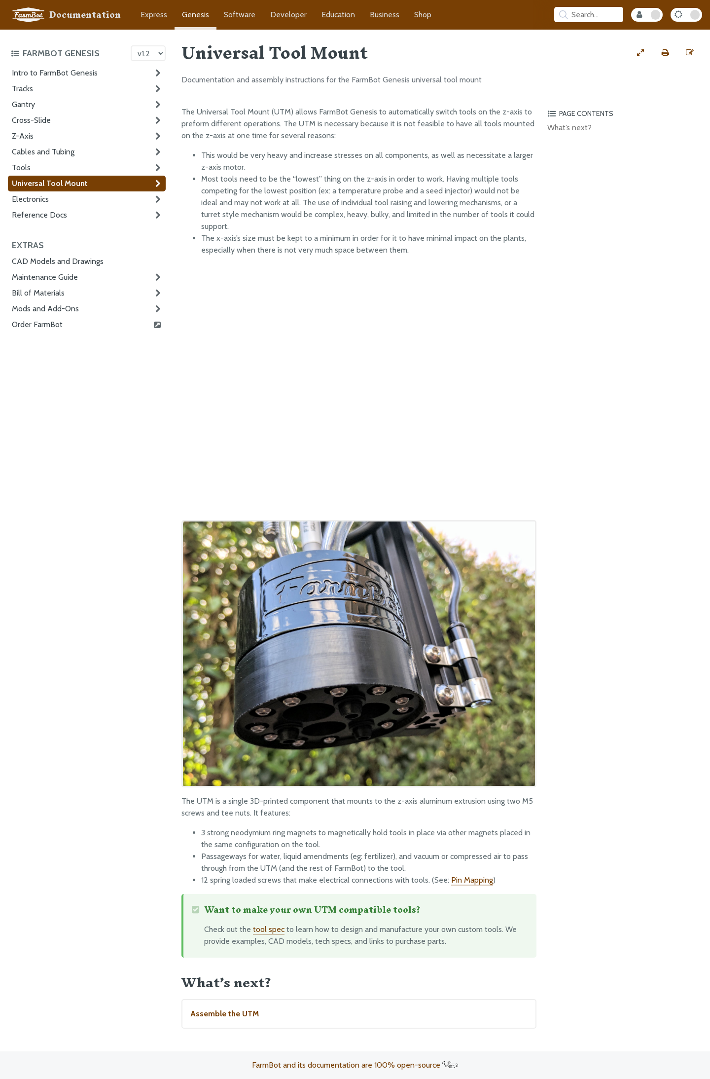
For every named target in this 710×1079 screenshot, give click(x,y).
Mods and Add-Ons (45, 308)
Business (384, 14)
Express (154, 14)
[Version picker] (148, 53)
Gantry (23, 104)
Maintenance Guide (45, 277)
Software (239, 14)
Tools (21, 167)
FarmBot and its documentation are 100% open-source (355, 1065)
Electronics (30, 199)
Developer (288, 14)
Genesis (195, 14)
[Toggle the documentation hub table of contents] (68, 53)
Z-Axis (23, 136)
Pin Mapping (472, 880)
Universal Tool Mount (50, 183)
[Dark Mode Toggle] (686, 15)
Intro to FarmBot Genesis (55, 72)
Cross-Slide (31, 120)
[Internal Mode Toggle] (647, 15)
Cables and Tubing (43, 151)
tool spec (268, 929)
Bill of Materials (38, 293)
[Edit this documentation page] (689, 52)
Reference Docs (39, 215)
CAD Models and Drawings (58, 261)
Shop (422, 14)
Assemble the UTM (224, 1013)
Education (338, 14)
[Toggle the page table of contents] (623, 113)
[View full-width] (640, 52)
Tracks (22, 88)
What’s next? (569, 127)
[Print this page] (665, 52)
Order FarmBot (87, 325)
